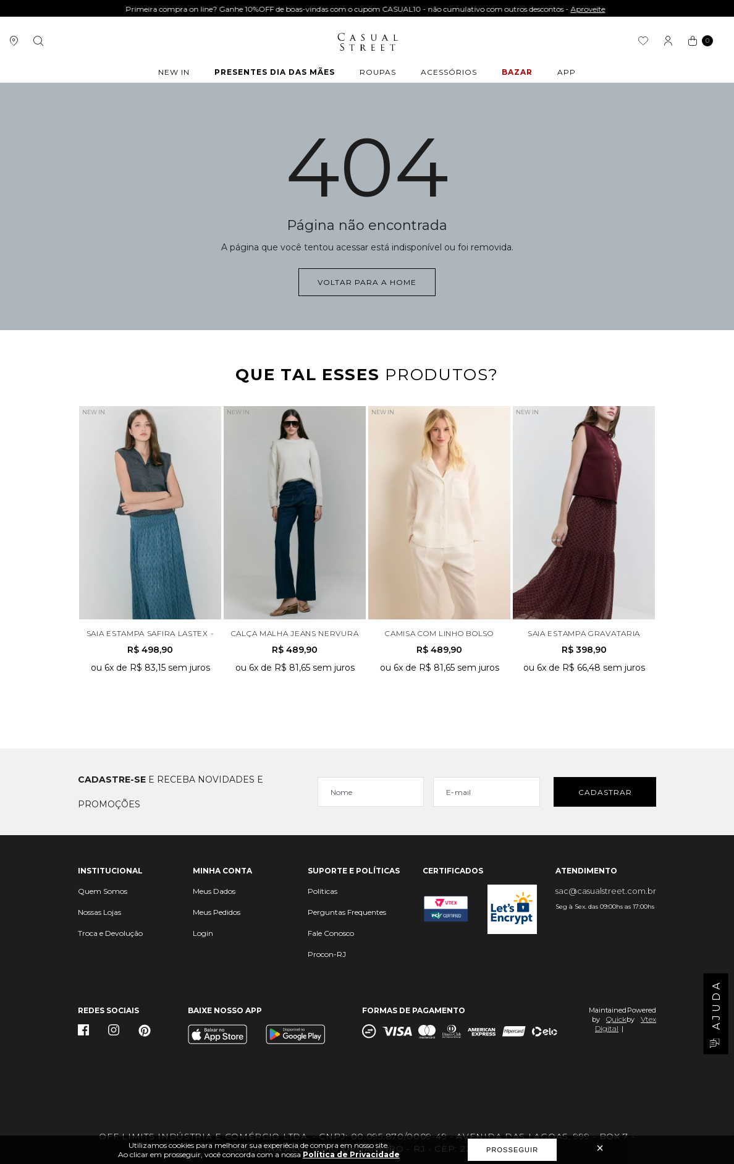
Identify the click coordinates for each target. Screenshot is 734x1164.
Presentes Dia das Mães (274, 72)
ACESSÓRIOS (449, 72)
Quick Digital (610, 1023)
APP (566, 72)
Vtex (648, 1019)
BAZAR (517, 72)
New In (174, 72)
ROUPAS (378, 72)
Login (203, 933)
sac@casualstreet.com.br (605, 891)
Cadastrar (605, 792)
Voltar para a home (367, 282)
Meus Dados (214, 891)
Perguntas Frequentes (347, 912)
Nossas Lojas (99, 912)
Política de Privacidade (351, 1154)
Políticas (322, 891)
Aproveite (589, 9)
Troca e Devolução (110, 933)
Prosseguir (512, 1149)
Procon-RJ (327, 954)
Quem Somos (102, 891)
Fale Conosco (331, 933)
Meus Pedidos (216, 912)
